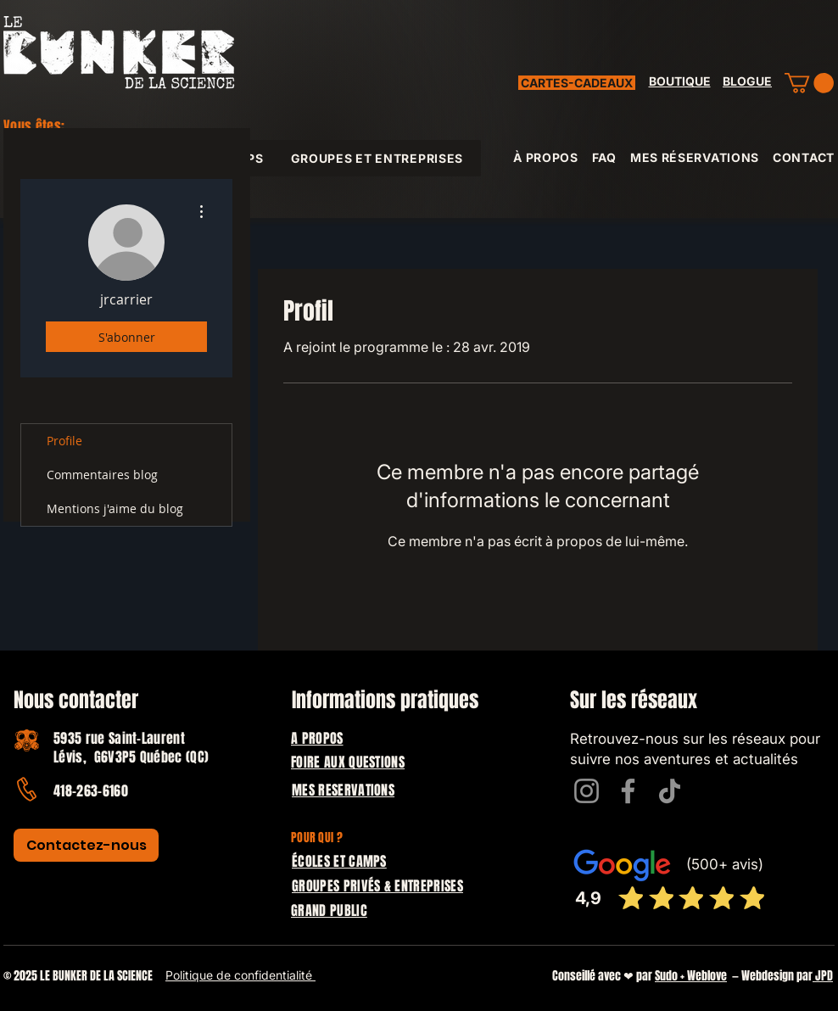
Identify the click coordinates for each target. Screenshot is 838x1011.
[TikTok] (669, 790)
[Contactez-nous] (86, 845)
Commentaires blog (102, 474)
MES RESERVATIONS (343, 790)
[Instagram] (586, 790)
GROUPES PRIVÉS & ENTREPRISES (377, 886)
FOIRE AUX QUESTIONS (348, 762)
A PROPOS (317, 738)
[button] (809, 83)
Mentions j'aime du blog (115, 508)
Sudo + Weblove (691, 976)
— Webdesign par (770, 976)
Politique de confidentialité (240, 975)
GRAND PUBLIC (329, 910)
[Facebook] (628, 790)
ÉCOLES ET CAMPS (339, 861)
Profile (64, 441)
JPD (823, 976)
